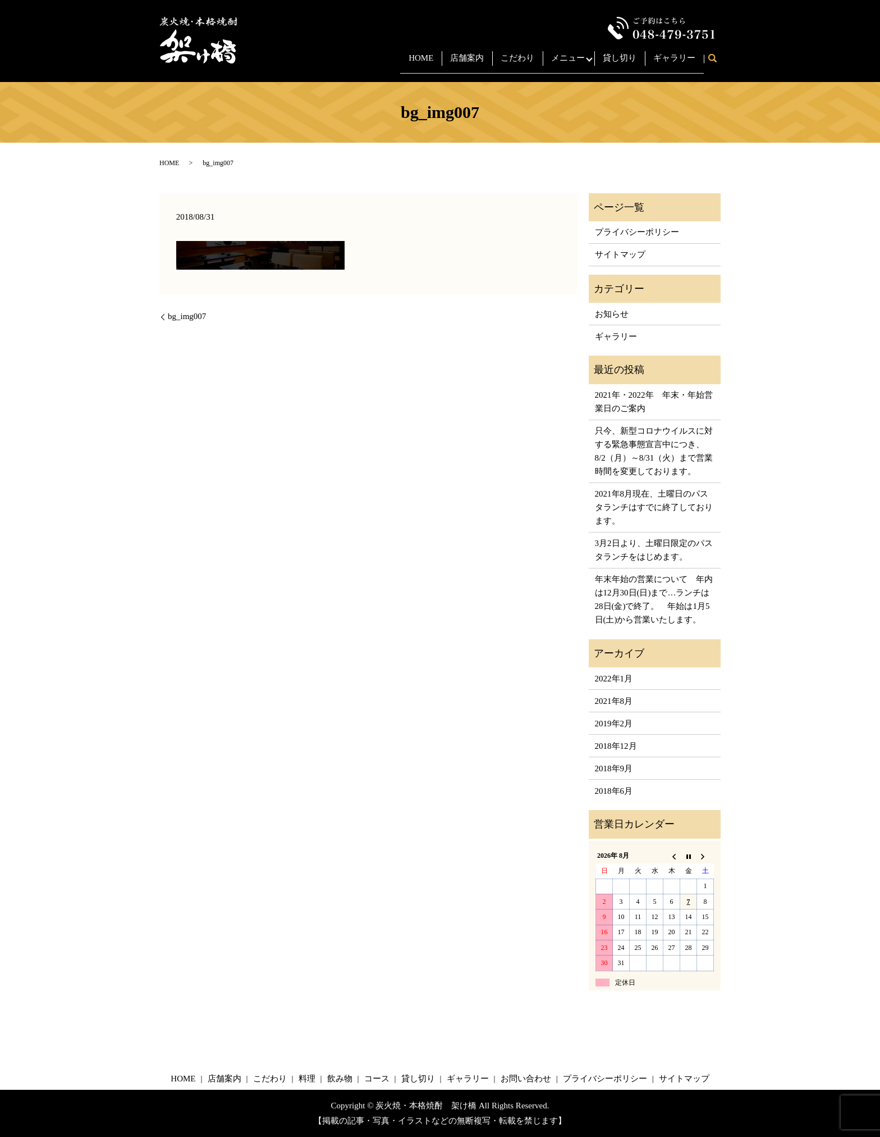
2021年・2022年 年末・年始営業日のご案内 (654, 401)
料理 (307, 1078)
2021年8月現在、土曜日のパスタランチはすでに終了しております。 (654, 507)
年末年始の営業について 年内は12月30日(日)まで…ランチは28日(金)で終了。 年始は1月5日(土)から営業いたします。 (654, 599)
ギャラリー (674, 63)
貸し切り (619, 63)
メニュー (561, 63)
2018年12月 (616, 746)
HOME (413, 63)
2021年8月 (614, 701)
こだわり (510, 63)
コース (376, 1078)
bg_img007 (187, 316)
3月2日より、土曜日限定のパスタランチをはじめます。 (654, 550)
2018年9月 (614, 768)
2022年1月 (614, 678)
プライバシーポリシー (637, 232)
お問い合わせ (526, 1078)
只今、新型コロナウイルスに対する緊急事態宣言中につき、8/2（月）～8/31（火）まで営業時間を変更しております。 (654, 451)
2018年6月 (614, 790)
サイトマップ (620, 254)
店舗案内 (459, 63)
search (716, 64)
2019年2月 (614, 723)
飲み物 (339, 1078)
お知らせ (612, 314)
